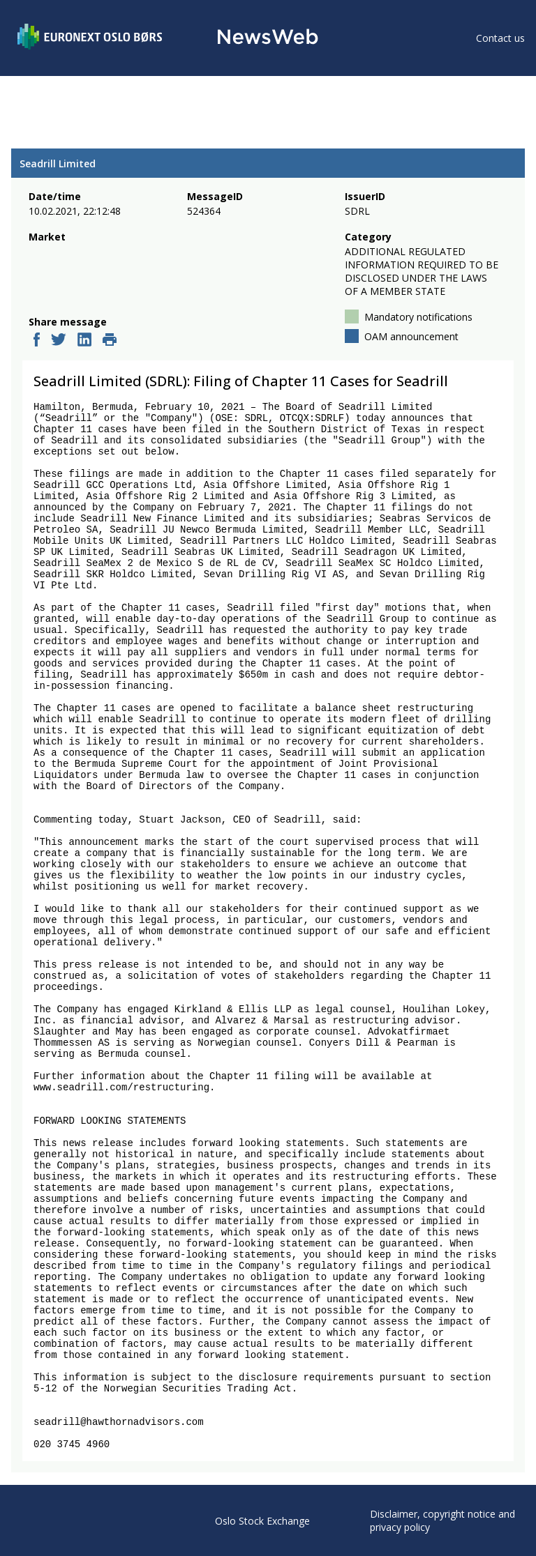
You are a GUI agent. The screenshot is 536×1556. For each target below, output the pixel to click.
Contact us (500, 38)
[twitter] (58, 341)
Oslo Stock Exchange (262, 1520)
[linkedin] (84, 341)
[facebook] (36, 341)
